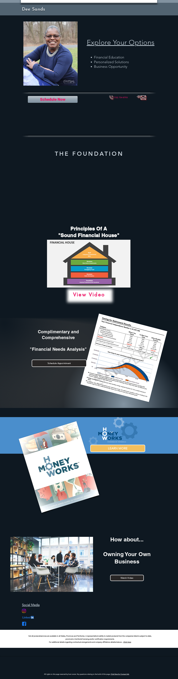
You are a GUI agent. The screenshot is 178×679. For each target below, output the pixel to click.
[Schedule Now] (53, 99)
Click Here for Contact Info (120, 674)
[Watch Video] (127, 578)
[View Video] (89, 294)
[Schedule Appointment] (59, 363)
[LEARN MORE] (117, 448)
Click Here (127, 642)
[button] (120, 97)
